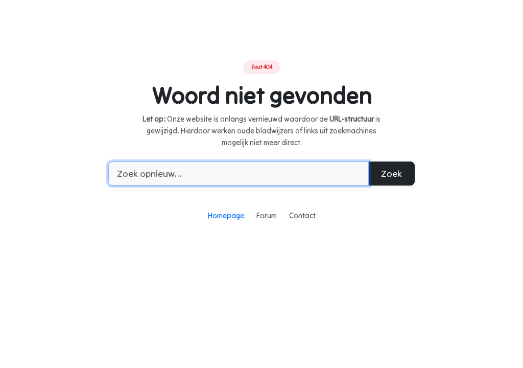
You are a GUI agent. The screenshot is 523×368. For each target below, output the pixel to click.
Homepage (226, 215)
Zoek (391, 173)
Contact (302, 215)
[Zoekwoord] (238, 174)
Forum (266, 215)
